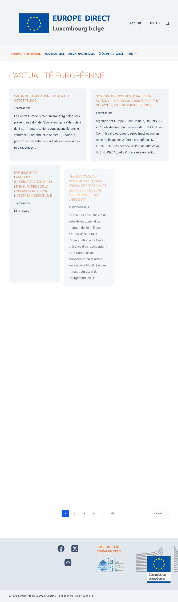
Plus (156, 23)
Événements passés (111, 53)
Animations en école (81, 53)
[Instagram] (67, 562)
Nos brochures (55, 53)
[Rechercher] (167, 23)
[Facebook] (61, 548)
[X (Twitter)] (74, 548)
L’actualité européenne (26, 53)
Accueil (136, 23)
